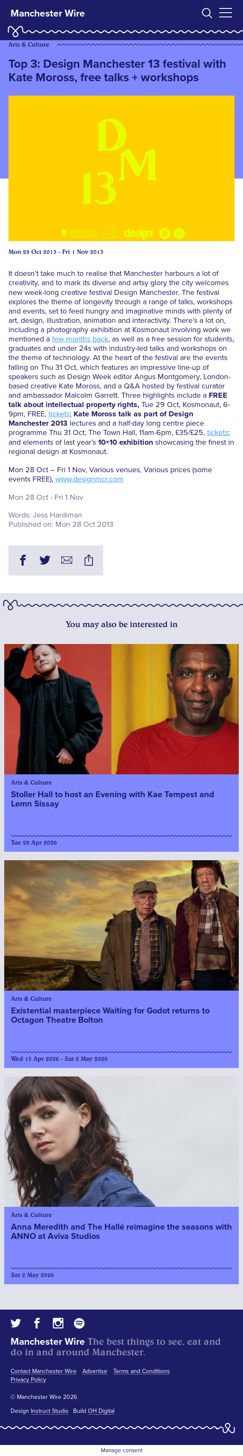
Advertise (94, 1371)
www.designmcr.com (89, 479)
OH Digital (101, 1411)
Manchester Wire (48, 13)
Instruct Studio (49, 1411)
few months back (80, 339)
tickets (59, 413)
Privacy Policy (28, 1379)
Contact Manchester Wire (43, 1371)
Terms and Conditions (141, 1371)
